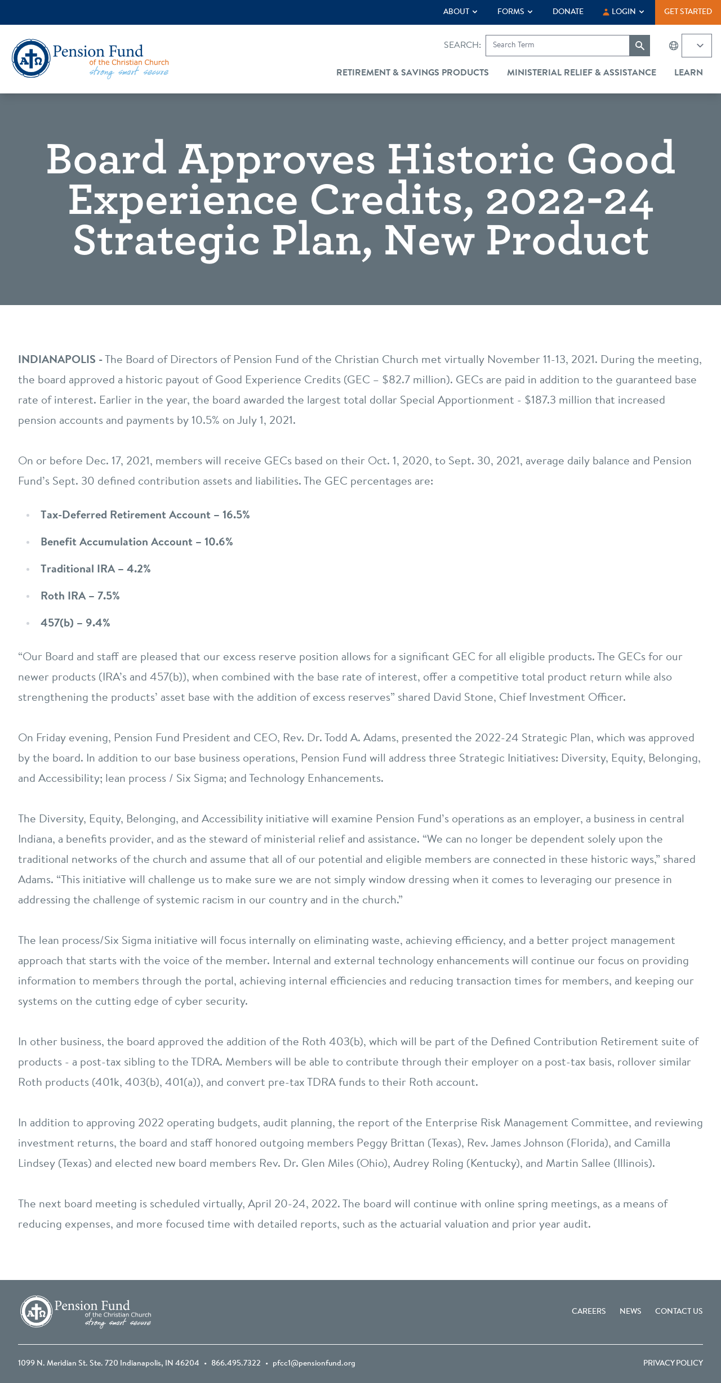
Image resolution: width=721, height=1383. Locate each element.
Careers (589, 1312)
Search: (462, 45)
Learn (688, 73)
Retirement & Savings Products (412, 73)
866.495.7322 (236, 1364)
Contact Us (679, 1312)
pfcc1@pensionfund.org (314, 1364)
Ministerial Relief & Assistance (581, 73)
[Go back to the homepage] (90, 59)
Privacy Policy (673, 1364)
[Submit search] (640, 45)
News (631, 1312)
